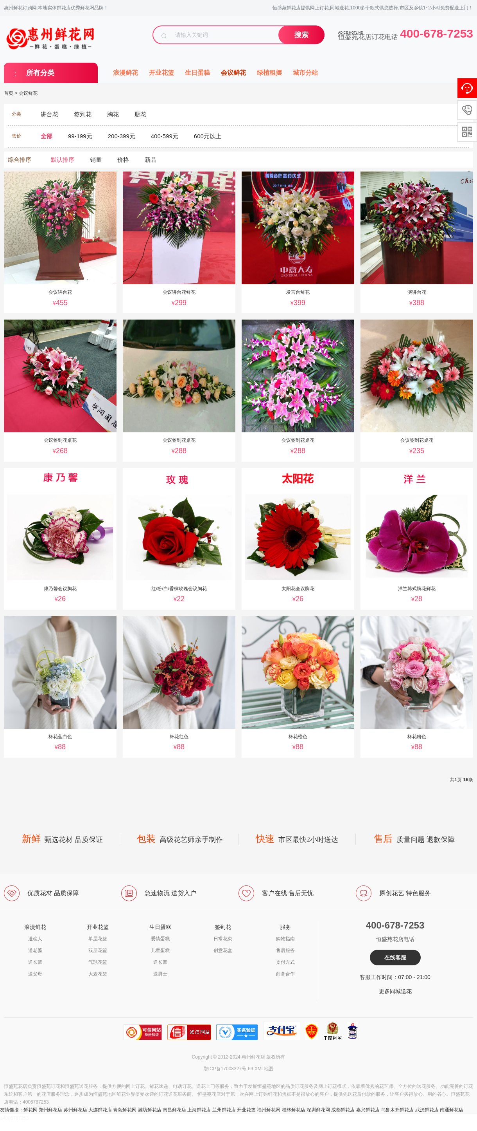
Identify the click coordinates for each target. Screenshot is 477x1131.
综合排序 (19, 159)
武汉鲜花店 (427, 1110)
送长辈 (35, 962)
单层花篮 (97, 938)
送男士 (160, 974)
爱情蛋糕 (160, 938)
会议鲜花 (233, 72)
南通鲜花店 (451, 1110)
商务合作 (285, 974)
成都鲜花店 (343, 1110)
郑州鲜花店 (50, 1110)
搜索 (301, 35)
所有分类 (40, 73)
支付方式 (285, 962)
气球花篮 (97, 962)
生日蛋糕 (197, 72)
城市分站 (305, 72)
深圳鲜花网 (318, 1110)
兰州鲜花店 (224, 1110)
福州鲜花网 (268, 1110)
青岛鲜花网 (124, 1110)
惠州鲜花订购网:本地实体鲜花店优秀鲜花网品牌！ (56, 8)
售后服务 (285, 950)
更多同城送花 (395, 991)
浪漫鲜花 (125, 72)
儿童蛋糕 (160, 950)
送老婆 (35, 950)
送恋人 (35, 938)
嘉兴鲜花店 (368, 1110)
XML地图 (264, 1068)
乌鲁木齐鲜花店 (397, 1110)
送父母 (35, 974)
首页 (8, 93)
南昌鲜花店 (174, 1110)
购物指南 (285, 938)
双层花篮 (97, 950)
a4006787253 (14, 1118)
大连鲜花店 (100, 1110)
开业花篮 (161, 72)
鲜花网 (30, 1110)
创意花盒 (222, 950)
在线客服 (395, 957)
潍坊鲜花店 (149, 1110)
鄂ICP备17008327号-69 (228, 1068)
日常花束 (222, 938)
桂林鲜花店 (293, 1110)
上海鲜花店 (199, 1110)
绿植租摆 (269, 72)
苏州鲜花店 (75, 1110)
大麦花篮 (97, 974)
